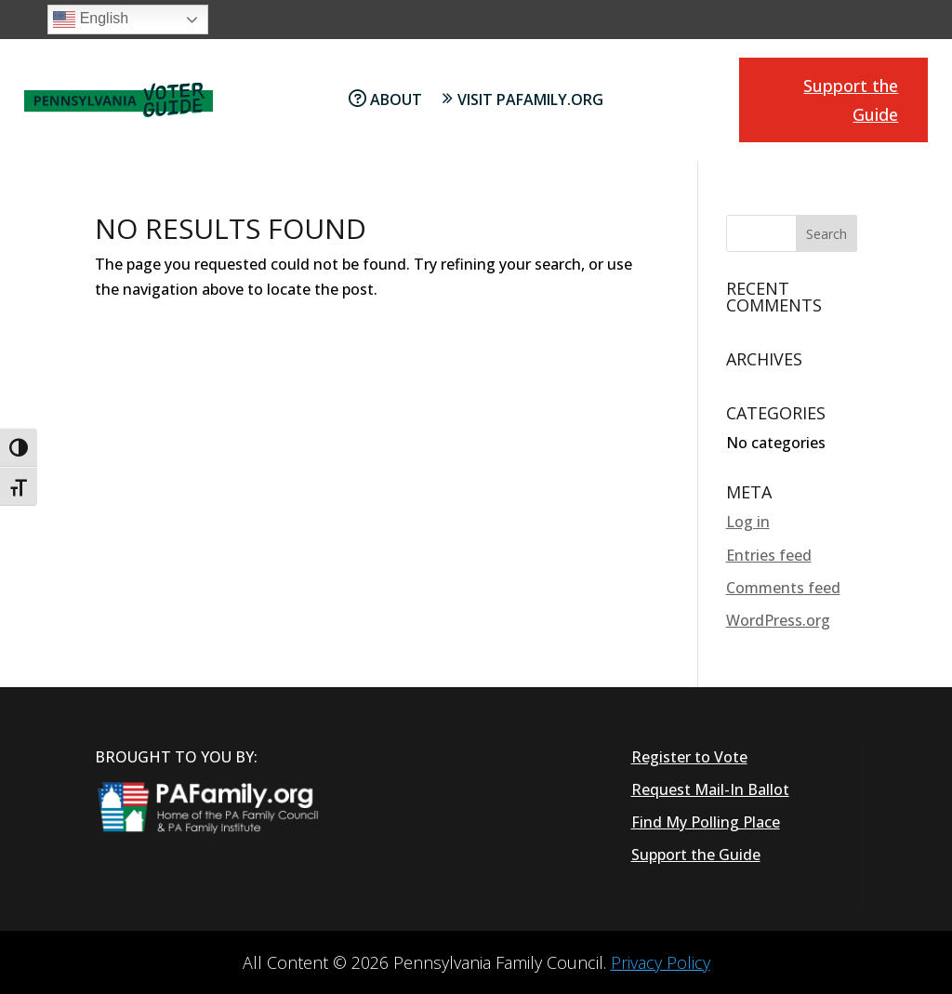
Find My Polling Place (705, 822)
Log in (748, 521)
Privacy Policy (660, 962)
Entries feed (769, 555)
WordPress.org (778, 620)
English (90, 19)
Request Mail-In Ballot (710, 789)
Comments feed (783, 587)
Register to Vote (689, 757)
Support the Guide (850, 100)
